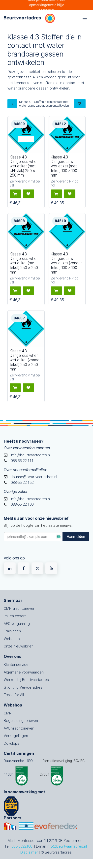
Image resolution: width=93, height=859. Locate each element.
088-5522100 (21, 846)
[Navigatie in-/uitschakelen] (84, 18)
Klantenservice (16, 664)
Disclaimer (29, 852)
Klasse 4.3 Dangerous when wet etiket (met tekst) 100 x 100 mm (65, 166)
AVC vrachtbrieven (19, 728)
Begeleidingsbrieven (21, 720)
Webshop (12, 639)
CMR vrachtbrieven (19, 608)
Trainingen (12, 631)
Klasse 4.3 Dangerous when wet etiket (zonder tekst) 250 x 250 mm (25, 360)
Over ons (12, 656)
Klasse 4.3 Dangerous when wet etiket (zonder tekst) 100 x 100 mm (66, 263)
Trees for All (14, 695)
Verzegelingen (16, 736)
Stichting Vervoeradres (23, 687)
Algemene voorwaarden (24, 672)
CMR (7, 713)
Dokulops (11, 743)
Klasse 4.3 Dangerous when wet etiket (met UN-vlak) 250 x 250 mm (24, 166)
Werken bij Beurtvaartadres (26, 679)
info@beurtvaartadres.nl (67, 846)
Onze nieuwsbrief (18, 646)
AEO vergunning (17, 623)
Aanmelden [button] (76, 536)
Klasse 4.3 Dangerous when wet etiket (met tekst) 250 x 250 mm (24, 263)
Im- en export (15, 616)
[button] (15, 194)
